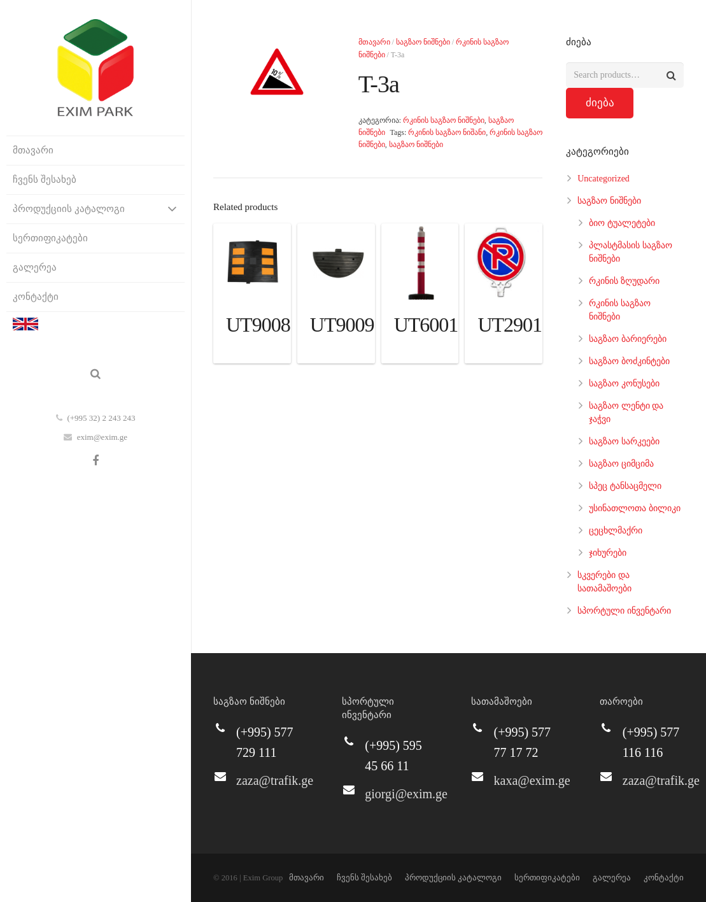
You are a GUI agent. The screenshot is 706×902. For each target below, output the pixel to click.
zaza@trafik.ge (274, 780)
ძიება (600, 103)
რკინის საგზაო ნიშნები (443, 120)
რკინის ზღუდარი (624, 281)
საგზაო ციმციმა (621, 464)
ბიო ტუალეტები (622, 223)
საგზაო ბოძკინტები (629, 361)
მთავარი (374, 42)
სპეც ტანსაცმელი (625, 486)
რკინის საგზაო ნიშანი (447, 132)
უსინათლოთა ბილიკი (635, 508)
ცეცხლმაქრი (615, 530)
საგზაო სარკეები (624, 441)
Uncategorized (603, 178)
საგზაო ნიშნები (423, 42)
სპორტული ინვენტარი (624, 611)
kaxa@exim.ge (532, 780)
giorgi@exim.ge (406, 794)
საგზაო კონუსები (624, 383)
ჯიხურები (607, 553)
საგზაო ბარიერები (628, 339)
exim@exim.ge (102, 437)
